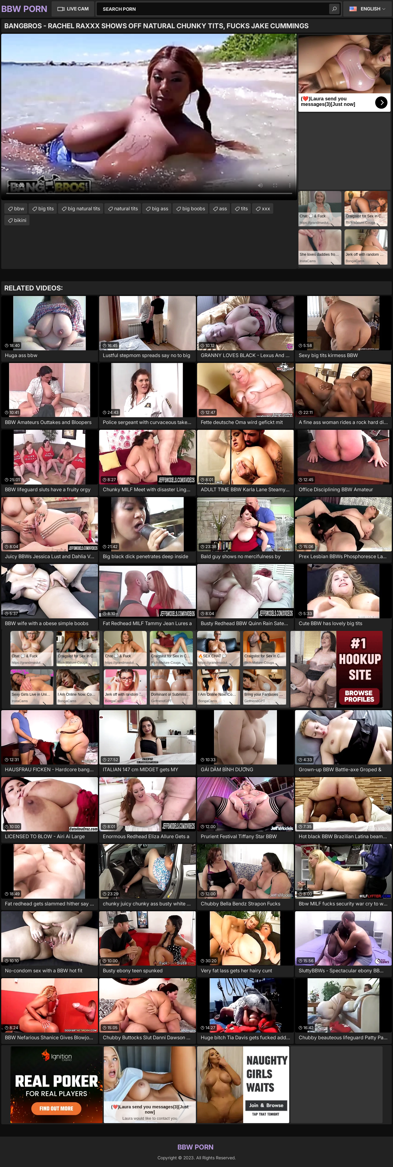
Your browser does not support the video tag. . (149, 117)
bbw (19, 208)
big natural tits (84, 208)
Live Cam (78, 9)
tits (244, 208)
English (370, 9)
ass (223, 208)
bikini (20, 220)
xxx (266, 208)
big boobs (193, 208)
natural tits (126, 208)
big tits (46, 208)
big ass (160, 208)
